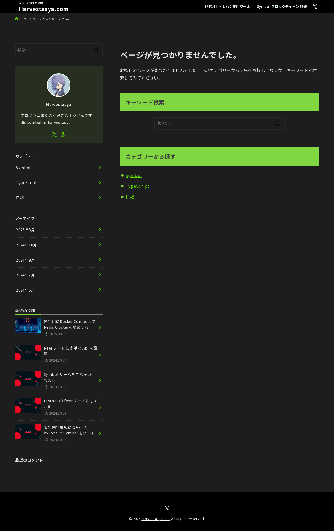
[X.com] (314, 6)
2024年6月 (25, 290)
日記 (130, 196)
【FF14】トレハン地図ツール (226, 6)
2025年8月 (25, 229)
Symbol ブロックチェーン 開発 (282, 6)
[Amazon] (63, 134)
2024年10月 (26, 244)
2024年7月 (25, 275)
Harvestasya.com (44, 9)
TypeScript (137, 186)
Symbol (134, 175)
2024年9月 (25, 260)
